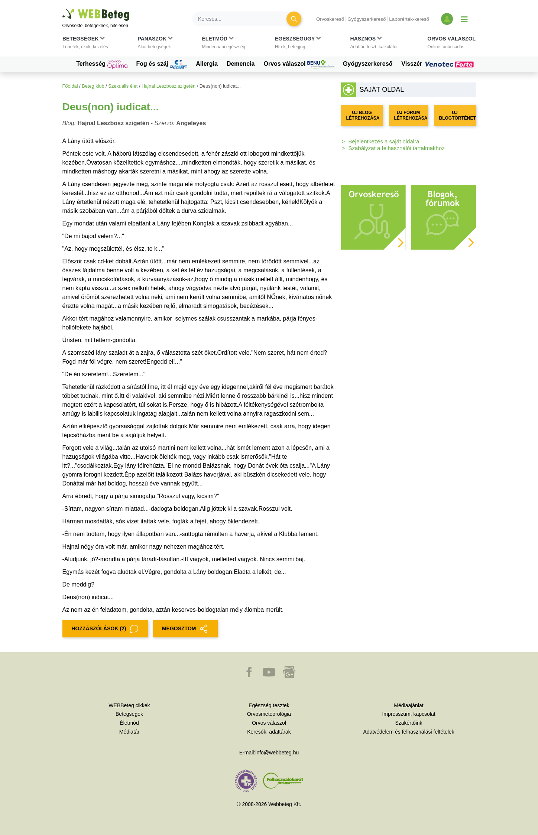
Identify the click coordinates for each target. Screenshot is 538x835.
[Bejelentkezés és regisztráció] (447, 19)
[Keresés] (243, 19)
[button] (85, 44)
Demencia (241, 64)
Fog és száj (161, 64)
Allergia (207, 64)
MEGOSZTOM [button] (185, 629)
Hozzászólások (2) (105, 629)
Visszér (438, 64)
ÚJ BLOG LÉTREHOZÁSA (363, 115)
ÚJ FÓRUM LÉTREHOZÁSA (411, 115)
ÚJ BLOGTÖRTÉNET (457, 115)
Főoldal (70, 86)
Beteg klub (93, 86)
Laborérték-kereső (409, 19)
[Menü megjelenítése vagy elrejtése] (464, 19)
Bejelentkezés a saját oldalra (384, 141)
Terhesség (101, 64)
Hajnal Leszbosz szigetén (168, 86)
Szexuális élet (122, 86)
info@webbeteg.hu (277, 753)
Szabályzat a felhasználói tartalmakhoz (397, 148)
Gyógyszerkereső (366, 19)
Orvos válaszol (299, 64)
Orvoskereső (330, 19)
